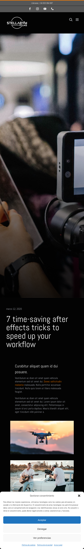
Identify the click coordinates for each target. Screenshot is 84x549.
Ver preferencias (42, 537)
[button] (79, 495)
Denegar (42, 529)
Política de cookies (28, 545)
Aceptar (42, 520)
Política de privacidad (44, 545)
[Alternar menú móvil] (77, 19)
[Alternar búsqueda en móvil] (70, 19)
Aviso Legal (58, 545)
